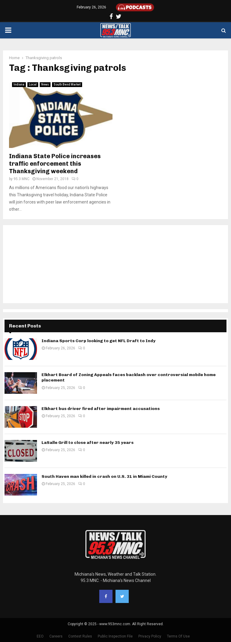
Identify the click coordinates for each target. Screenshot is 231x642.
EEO (40, 636)
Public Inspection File (115, 636)
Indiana (19, 84)
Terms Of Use (178, 636)
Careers (56, 636)
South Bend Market (67, 84)
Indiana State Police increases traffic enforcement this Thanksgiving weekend (55, 163)
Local (33, 84)
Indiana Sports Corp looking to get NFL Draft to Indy (99, 340)
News (45, 84)
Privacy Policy (149, 636)
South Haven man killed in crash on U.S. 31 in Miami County (104, 476)
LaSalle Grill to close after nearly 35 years (88, 442)
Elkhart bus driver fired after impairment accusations (101, 408)
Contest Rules (80, 636)
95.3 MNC (21, 179)
